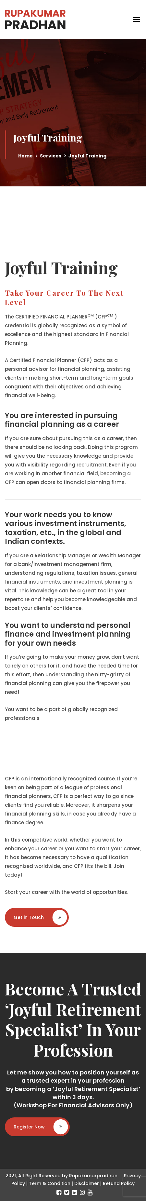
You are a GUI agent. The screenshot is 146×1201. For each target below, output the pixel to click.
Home (25, 156)
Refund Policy (119, 1183)
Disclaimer (86, 1183)
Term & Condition (49, 1183)
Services (50, 156)
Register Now (41, 1126)
